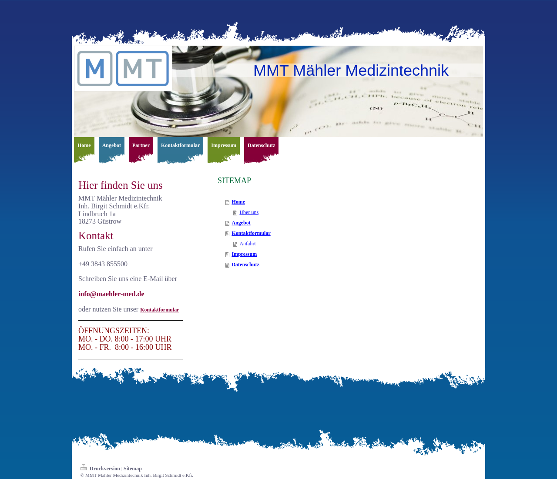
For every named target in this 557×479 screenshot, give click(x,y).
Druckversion (101, 469)
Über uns (248, 212)
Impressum (244, 254)
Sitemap (133, 469)
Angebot (241, 223)
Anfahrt (247, 244)
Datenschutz (245, 264)
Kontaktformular (159, 310)
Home (238, 202)
